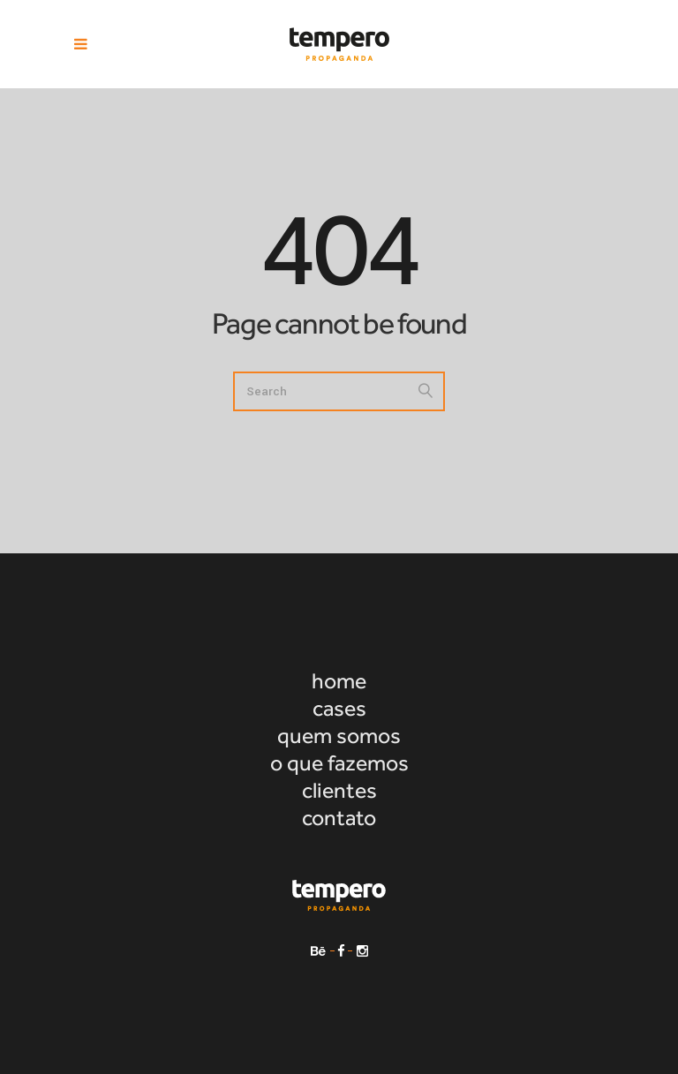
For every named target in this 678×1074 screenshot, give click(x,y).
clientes (339, 790)
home (339, 681)
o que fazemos (339, 763)
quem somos (339, 736)
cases (339, 708)
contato (339, 818)
